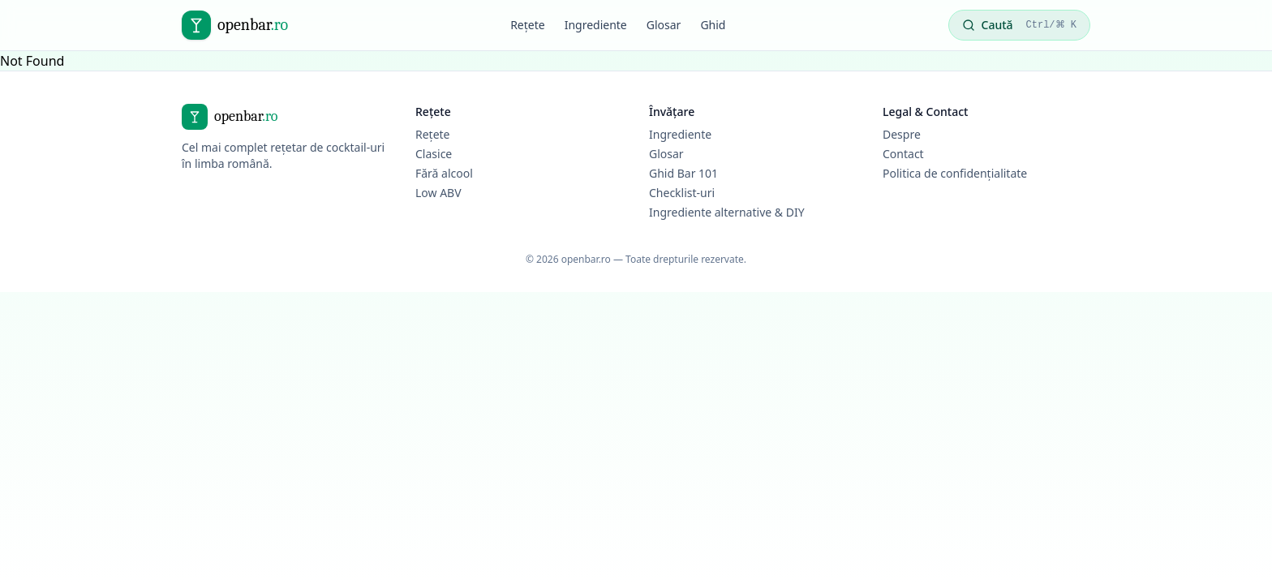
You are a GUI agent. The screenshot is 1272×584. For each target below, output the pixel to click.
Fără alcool (444, 173)
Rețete (527, 24)
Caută (1019, 24)
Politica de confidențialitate (955, 173)
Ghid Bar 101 (683, 173)
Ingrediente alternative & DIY (727, 212)
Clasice (433, 153)
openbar (252, 24)
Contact (903, 153)
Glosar (664, 24)
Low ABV (438, 192)
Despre (902, 134)
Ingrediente (596, 24)
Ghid (712, 24)
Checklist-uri (682, 192)
